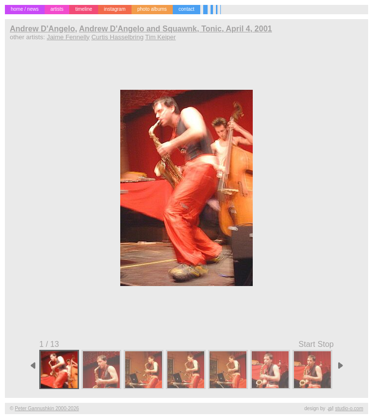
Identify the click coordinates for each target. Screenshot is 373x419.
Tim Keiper (160, 37)
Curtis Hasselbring (117, 37)
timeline (83, 9)
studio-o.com (349, 408)
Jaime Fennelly (68, 37)
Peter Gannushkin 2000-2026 (47, 408)
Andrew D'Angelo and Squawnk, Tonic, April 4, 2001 (175, 29)
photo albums (152, 9)
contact (186, 9)
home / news (25, 9)
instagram (115, 9)
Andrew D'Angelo (42, 29)
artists (57, 9)
